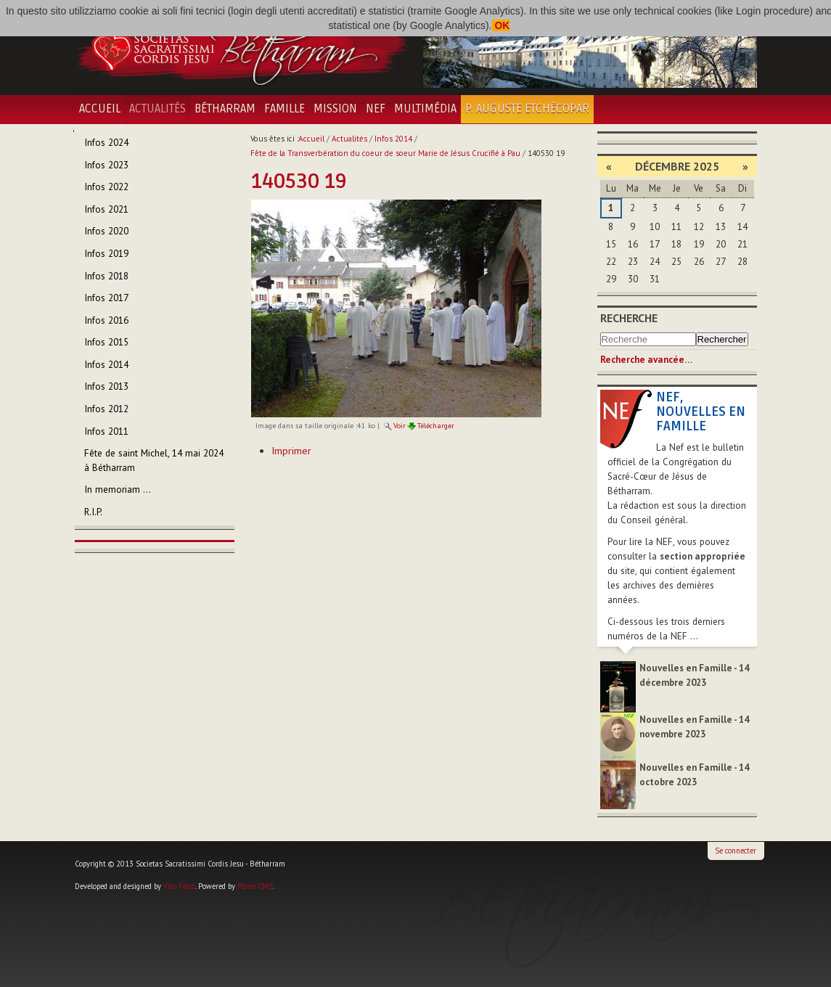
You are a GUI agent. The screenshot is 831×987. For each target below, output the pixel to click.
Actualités (157, 109)
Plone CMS (255, 886)
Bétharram (225, 109)
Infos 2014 (393, 139)
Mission (335, 109)
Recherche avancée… (646, 359)
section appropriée (702, 556)
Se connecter (735, 850)
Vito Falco (179, 886)
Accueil (99, 109)
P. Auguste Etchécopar (527, 109)
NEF (375, 109)
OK (501, 25)
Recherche (629, 318)
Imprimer (291, 450)
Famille (284, 109)
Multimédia (425, 109)
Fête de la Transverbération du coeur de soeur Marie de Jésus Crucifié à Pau (385, 153)
